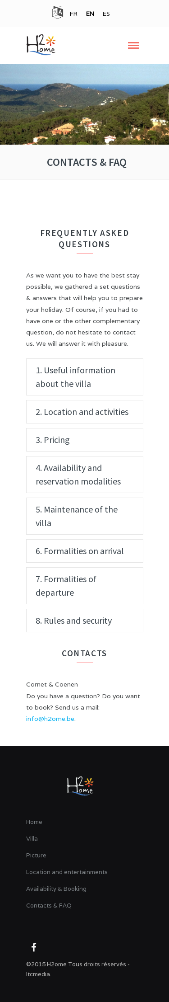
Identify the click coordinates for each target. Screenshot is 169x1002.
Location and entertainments (67, 872)
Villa (32, 838)
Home (34, 822)
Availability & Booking (56, 889)
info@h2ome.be (50, 719)
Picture (36, 855)
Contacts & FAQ (49, 905)
